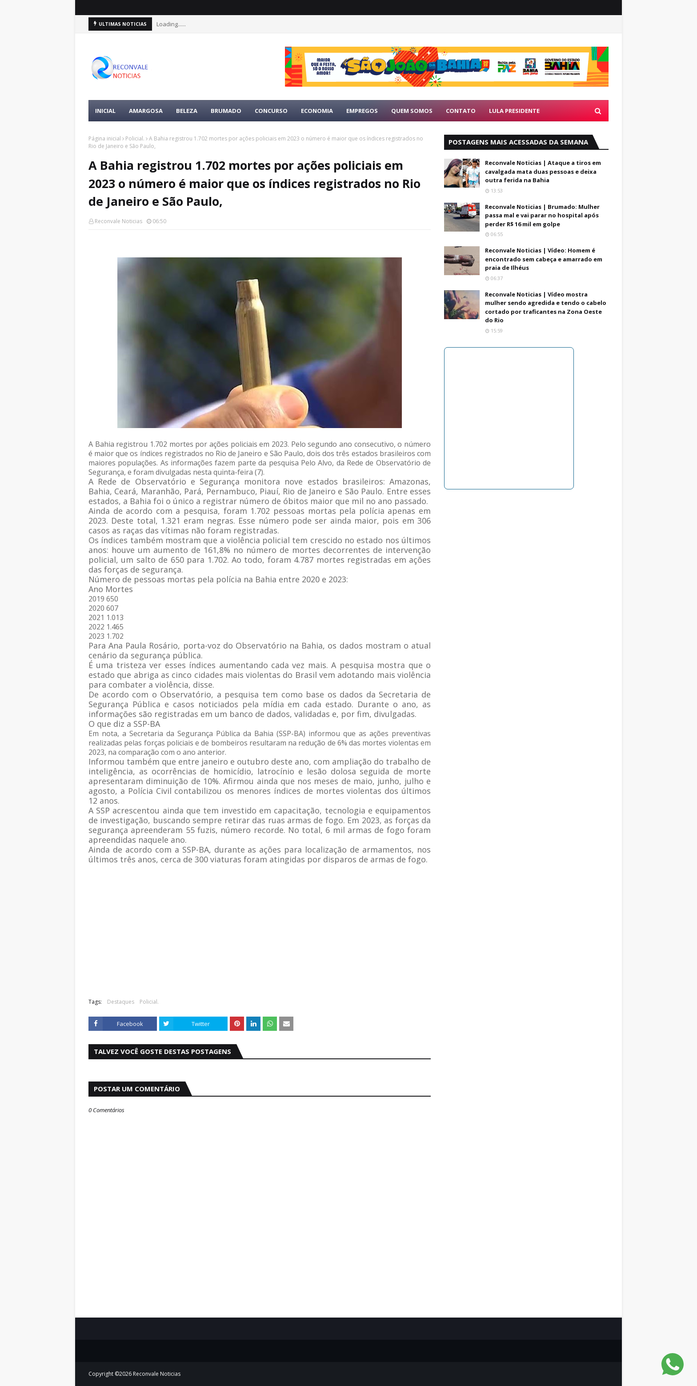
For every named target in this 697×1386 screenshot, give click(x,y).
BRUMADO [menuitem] (226, 111)
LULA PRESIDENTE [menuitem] (514, 111)
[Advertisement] (259, 927)
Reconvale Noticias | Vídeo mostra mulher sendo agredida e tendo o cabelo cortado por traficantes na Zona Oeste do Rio (545, 307)
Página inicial (104, 138)
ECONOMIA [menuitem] (317, 111)
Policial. (134, 138)
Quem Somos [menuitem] (412, 111)
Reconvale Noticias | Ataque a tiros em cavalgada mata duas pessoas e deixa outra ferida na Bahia (543, 171)
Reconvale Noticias (118, 221)
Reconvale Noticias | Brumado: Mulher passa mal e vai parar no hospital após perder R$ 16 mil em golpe (542, 215)
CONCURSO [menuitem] (271, 111)
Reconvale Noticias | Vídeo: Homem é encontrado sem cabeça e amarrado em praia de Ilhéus (543, 259)
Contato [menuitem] (461, 111)
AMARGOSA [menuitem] (146, 111)
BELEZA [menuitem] (186, 111)
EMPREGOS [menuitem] (362, 111)
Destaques (120, 1001)
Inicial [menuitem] (105, 111)
